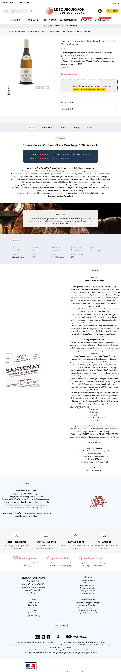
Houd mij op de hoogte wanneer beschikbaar (89, 89)
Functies (62, 127)
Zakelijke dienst (33, 605)
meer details (65, 67)
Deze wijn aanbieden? (89, 109)
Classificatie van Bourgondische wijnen (87, 602)
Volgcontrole (87, 583)
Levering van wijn (33, 602)
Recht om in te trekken (87, 585)
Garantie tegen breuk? (89, 102)
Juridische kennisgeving (87, 588)
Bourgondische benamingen (88, 610)
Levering (89, 96)
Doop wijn (33, 610)
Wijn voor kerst (33, 613)
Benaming (75, 127)
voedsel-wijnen (47, 127)
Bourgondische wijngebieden (87, 607)
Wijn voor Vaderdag (33, 615)
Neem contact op (60, 626)
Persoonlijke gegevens (88, 593)
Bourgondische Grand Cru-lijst (87, 605)
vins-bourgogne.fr (97, 470)
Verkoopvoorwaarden (88, 590)
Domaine (89, 127)
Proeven (32, 127)
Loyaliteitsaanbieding (88, 580)
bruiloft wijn (33, 607)
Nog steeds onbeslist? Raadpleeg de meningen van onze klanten (93, 564)
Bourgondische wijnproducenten (87, 613)
